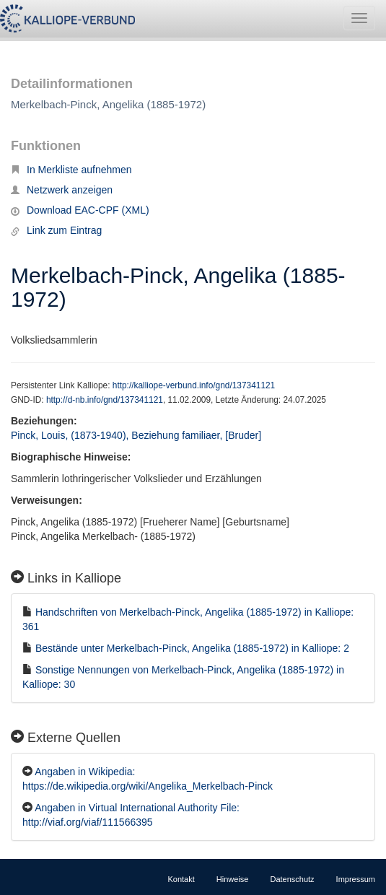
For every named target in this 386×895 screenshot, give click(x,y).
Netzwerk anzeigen (62, 190)
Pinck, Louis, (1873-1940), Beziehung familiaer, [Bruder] (136, 435)
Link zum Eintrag (56, 230)
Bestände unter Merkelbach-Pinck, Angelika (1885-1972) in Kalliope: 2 (192, 648)
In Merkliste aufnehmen (71, 169)
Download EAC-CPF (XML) (80, 210)
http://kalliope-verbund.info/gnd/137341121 (194, 385)
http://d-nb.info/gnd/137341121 (104, 400)
